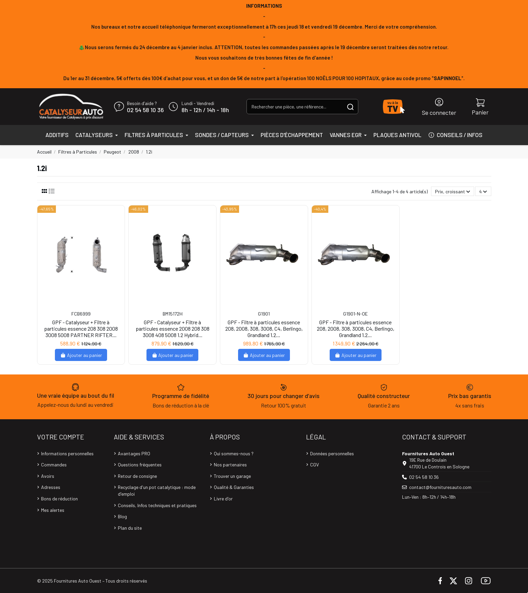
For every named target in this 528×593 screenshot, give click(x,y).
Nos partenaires (230, 464)
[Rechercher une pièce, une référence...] (350, 106)
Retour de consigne (137, 476)
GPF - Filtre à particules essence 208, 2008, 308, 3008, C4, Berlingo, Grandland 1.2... (264, 328)
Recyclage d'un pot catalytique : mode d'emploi (157, 490)
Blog (122, 516)
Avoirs (47, 476)
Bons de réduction (59, 498)
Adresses (50, 487)
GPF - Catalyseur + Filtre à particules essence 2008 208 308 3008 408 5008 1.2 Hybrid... (172, 328)
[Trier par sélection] (452, 191)
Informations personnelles (67, 453)
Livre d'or (223, 498)
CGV (314, 464)
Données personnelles (332, 453)
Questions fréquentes (140, 464)
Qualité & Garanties (234, 487)
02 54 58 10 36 (145, 110)
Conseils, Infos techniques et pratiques (157, 505)
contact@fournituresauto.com (440, 487)
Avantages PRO (134, 453)
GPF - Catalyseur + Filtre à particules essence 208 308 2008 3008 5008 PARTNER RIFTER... (81, 328)
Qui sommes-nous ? (234, 453)
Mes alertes (52, 510)
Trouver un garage (232, 476)
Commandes (54, 464)
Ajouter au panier (81, 355)
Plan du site (130, 528)
